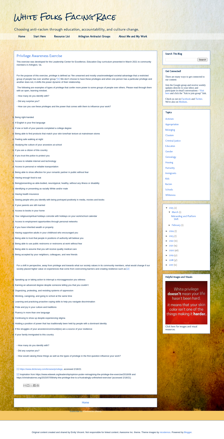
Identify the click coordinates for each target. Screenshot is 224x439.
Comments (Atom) (92, 411)
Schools (169, 189)
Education (170, 146)
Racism (168, 184)
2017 (171, 264)
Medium (183, 102)
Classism (169, 135)
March (175, 212)
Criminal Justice (173, 140)
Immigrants (170, 173)
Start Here (40, 36)
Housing (169, 162)
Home (21, 36)
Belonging (170, 129)
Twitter (198, 99)
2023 (171, 236)
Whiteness (170, 195)
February (176, 225)
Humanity (170, 167)
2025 (171, 207)
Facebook (186, 99)
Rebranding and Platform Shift (183, 218)
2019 (171, 255)
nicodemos (165, 432)
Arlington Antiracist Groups (94, 36)
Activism (169, 118)
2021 (171, 245)
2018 (171, 260)
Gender (169, 151)
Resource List (62, 36)
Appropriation (172, 124)
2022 (171, 240)
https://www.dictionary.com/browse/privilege (41, 369)
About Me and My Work (133, 36)
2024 (171, 231)
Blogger (188, 432)
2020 (172, 250)
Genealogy (170, 157)
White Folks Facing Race (65, 17)
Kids (167, 178)
